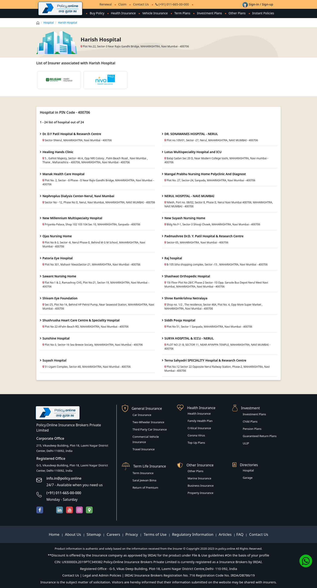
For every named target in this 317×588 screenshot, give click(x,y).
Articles (225, 534)
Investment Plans (209, 13)
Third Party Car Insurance (150, 429)
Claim (122, 4)
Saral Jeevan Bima (144, 480)
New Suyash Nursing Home (184, 218)
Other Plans (237, 13)
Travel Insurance (144, 449)
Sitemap (94, 534)
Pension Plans (252, 429)
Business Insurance (201, 486)
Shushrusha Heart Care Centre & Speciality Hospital (81, 320)
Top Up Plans (196, 443)
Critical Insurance (199, 428)
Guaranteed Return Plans (260, 436)
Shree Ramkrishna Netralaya (185, 298)
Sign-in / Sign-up (257, 4)
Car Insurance (142, 415)
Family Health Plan (200, 421)
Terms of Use (155, 534)
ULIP (246, 443)
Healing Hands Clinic (57, 152)
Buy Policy (97, 13)
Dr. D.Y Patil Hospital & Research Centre (71, 134)
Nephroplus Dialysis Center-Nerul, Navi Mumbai (78, 196)
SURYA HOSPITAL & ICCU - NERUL (189, 338)
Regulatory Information (193, 534)
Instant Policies (263, 13)
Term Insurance (143, 473)
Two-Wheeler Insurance (148, 422)
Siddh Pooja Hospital (179, 320)
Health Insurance (123, 13)
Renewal (106, 4)
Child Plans (250, 421)
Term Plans (182, 13)
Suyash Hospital (54, 360)
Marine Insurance (199, 478)
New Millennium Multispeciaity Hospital (72, 218)
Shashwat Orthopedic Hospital (187, 276)
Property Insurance (200, 493)
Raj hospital (173, 258)
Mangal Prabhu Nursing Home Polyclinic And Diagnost (205, 174)
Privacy (132, 534)
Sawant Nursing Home (59, 276)
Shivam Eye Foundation (59, 298)
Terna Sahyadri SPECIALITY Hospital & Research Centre (205, 360)
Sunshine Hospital (56, 338)
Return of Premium (145, 488)
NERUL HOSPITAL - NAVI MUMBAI (189, 196)
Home (55, 534)
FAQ (240, 534)
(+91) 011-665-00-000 (172, 4)
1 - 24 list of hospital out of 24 (62, 122)
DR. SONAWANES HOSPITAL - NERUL (191, 134)
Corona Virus (196, 435)
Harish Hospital (67, 22)
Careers (113, 534)
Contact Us (141, 4)
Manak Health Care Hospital (63, 174)
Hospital (48, 22)
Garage (248, 478)
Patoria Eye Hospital (57, 258)
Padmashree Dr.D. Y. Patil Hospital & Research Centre (203, 236)
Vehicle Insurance (155, 13)
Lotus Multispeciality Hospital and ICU (192, 152)
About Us (73, 534)
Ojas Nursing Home (57, 236)
